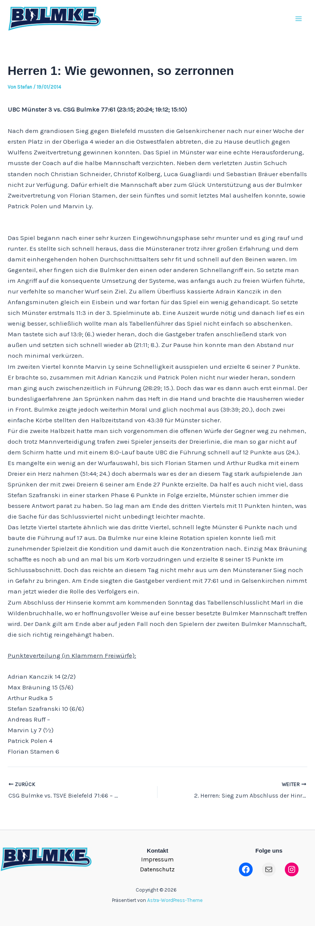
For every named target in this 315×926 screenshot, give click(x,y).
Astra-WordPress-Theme (175, 900)
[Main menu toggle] (299, 19)
